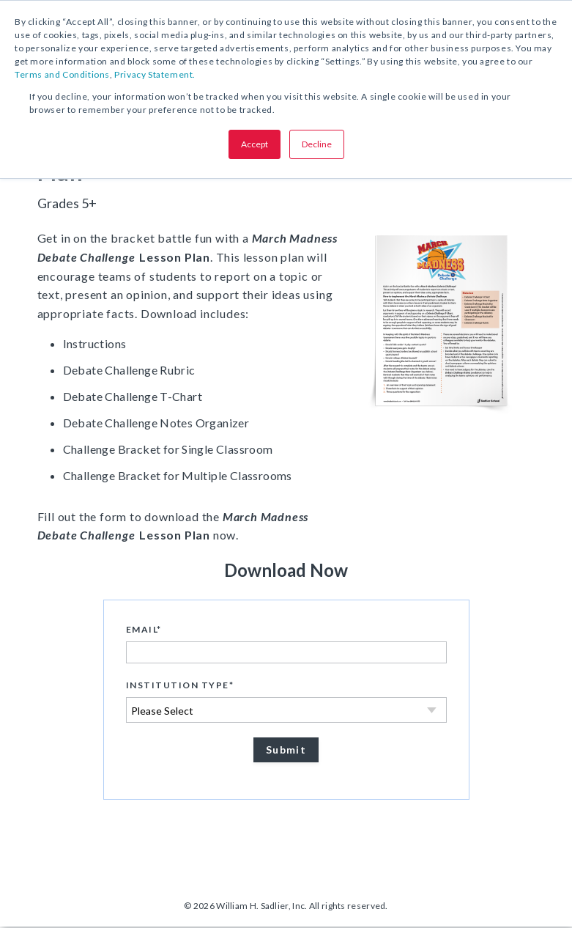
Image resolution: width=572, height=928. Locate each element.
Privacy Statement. (155, 74)
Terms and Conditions (62, 74)
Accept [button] (254, 144)
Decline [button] (317, 144)
